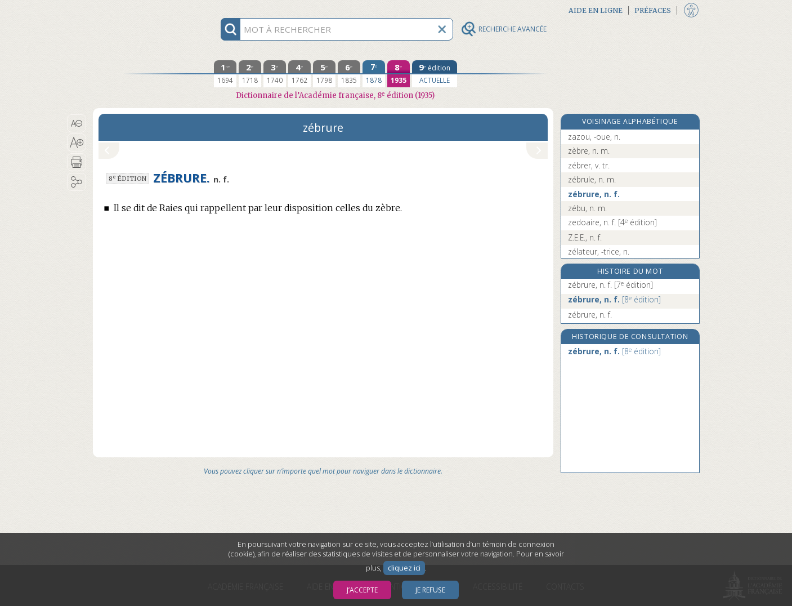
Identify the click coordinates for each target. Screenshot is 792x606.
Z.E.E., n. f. (585, 237)
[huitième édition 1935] (398, 73)
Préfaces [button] (652, 10)
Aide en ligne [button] (596, 10)
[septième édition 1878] (374, 73)
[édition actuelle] (434, 73)
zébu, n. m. (587, 208)
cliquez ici (404, 568)
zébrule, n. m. (592, 179)
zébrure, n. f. (594, 194)
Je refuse (430, 590)
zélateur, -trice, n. (598, 251)
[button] (77, 123)
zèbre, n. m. (589, 150)
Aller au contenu (137, 10)
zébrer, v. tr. (589, 165)
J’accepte (362, 590)
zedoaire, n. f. (612, 222)
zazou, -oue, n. (594, 136)
